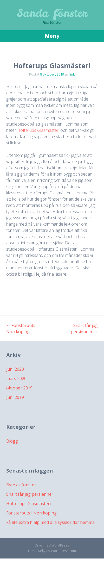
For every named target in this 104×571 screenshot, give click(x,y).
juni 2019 (15, 397)
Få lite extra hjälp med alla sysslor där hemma (50, 522)
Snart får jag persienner (29, 494)
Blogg (12, 441)
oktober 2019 (19, 388)
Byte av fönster (21, 485)
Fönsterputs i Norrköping (31, 513)
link (72, 74)
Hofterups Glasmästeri (38, 130)
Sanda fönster (52, 13)
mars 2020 (16, 378)
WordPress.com (63, 550)
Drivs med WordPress (52, 545)
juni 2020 (15, 369)
